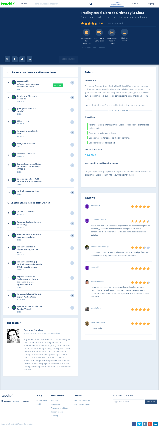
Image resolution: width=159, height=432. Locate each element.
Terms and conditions (59, 408)
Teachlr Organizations (82, 404)
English (26, 401)
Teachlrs (39, 404)
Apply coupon (68, 59)
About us (54, 400)
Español (16, 401)
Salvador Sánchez (33, 330)
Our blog (54, 415)
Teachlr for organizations (116, 4)
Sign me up (151, 402)
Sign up (151, 3)
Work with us (56, 404)
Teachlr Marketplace (82, 400)
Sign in (135, 3)
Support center (57, 412)
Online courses (42, 400)
